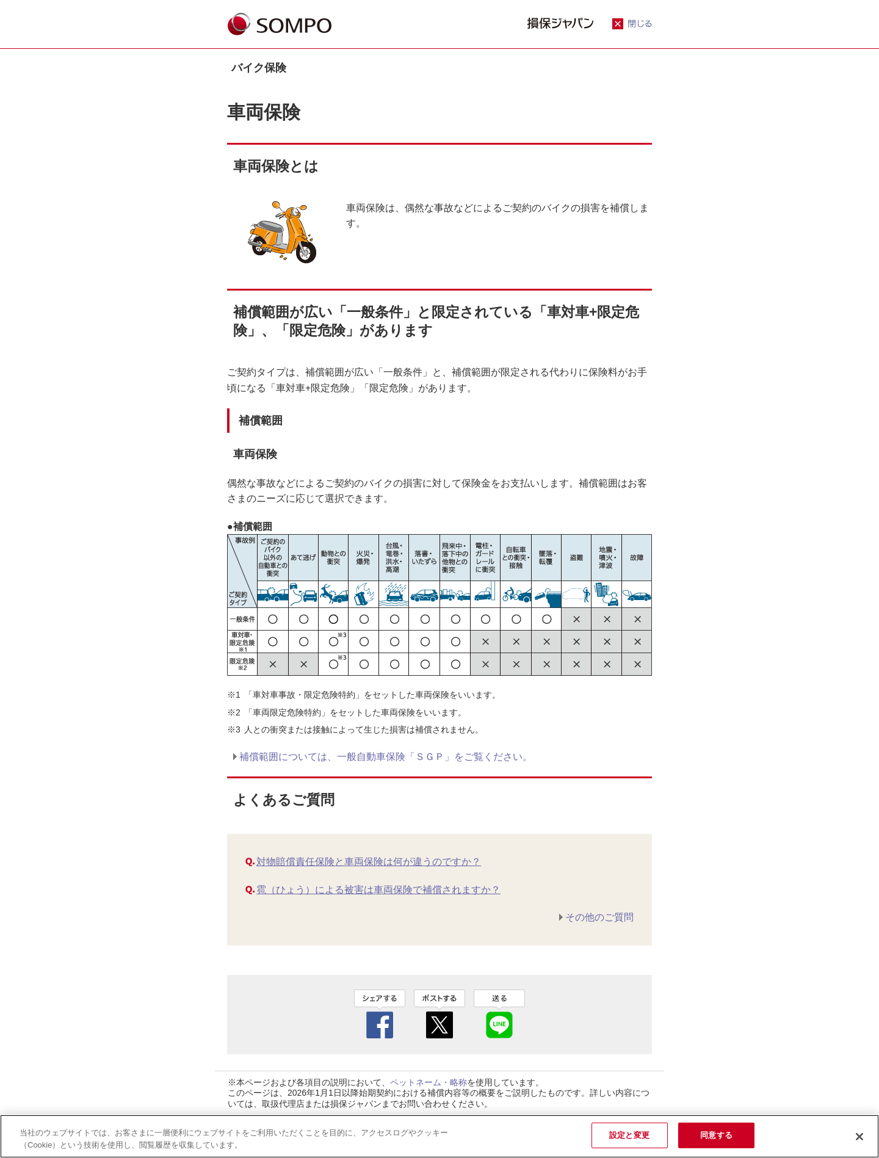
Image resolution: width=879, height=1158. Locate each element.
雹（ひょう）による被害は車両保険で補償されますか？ (378, 890)
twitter (439, 1014)
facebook (379, 1014)
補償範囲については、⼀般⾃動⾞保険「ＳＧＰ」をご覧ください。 (385, 756)
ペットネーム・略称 (428, 1082)
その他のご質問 (599, 917)
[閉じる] (859, 1136)
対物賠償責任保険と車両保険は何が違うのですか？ (368, 861)
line (499, 1014)
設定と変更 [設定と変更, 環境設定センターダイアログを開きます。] (629, 1135)
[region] (439, 1136)
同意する (716, 1135)
